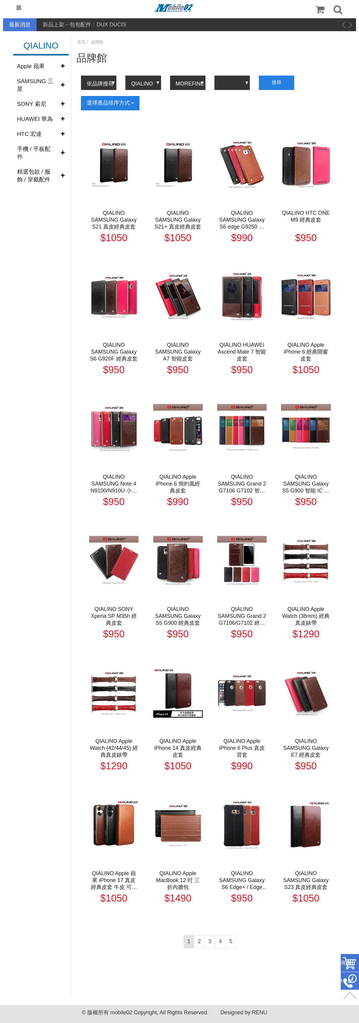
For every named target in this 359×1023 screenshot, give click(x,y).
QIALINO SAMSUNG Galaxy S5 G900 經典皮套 (178, 616)
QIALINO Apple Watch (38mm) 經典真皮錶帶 (306, 616)
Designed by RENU (243, 1013)
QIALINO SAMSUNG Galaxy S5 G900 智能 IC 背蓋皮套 (306, 484)
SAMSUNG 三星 (35, 85)
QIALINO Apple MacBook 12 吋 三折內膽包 (178, 880)
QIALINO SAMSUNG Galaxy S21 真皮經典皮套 (114, 220)
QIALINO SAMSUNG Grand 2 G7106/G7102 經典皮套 (242, 616)
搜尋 (276, 82)
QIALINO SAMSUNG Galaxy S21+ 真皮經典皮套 (177, 220)
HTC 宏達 (29, 134)
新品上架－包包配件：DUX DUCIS (84, 25)
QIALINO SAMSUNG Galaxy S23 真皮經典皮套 (306, 880)
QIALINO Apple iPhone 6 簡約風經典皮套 (178, 484)
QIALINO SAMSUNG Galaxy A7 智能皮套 (178, 352)
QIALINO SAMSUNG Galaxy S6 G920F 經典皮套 (114, 352)
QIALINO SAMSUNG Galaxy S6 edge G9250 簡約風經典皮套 (242, 220)
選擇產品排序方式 (110, 103)
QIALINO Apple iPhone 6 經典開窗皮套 (306, 352)
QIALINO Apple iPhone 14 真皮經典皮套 (178, 748)
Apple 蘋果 (31, 66)
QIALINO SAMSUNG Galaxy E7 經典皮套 (306, 748)
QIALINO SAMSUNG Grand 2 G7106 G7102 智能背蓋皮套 (242, 484)
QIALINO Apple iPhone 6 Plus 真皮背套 (242, 748)
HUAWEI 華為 (35, 119)
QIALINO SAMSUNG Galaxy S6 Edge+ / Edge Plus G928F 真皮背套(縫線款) (242, 880)
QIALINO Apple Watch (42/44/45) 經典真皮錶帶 (114, 748)
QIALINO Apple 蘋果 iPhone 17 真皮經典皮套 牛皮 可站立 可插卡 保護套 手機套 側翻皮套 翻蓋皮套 (114, 880)
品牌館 (97, 42)
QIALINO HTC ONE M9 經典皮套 (306, 216)
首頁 (81, 42)
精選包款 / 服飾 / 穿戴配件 (33, 176)
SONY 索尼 (31, 104)
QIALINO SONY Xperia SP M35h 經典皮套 (114, 616)
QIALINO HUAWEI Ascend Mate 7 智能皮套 (242, 352)
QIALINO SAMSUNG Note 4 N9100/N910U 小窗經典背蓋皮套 (114, 484)
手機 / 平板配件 (33, 153)
